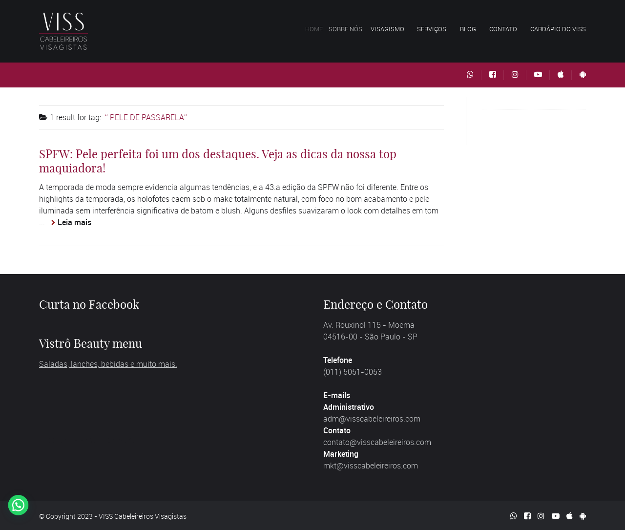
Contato (503, 28)
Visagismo (395, 28)
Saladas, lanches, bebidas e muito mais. (108, 364)
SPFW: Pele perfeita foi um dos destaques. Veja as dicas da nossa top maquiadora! (217, 161)
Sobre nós (355, 28)
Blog (468, 28)
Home (320, 28)
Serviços (433, 28)
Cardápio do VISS (558, 28)
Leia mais (74, 222)
